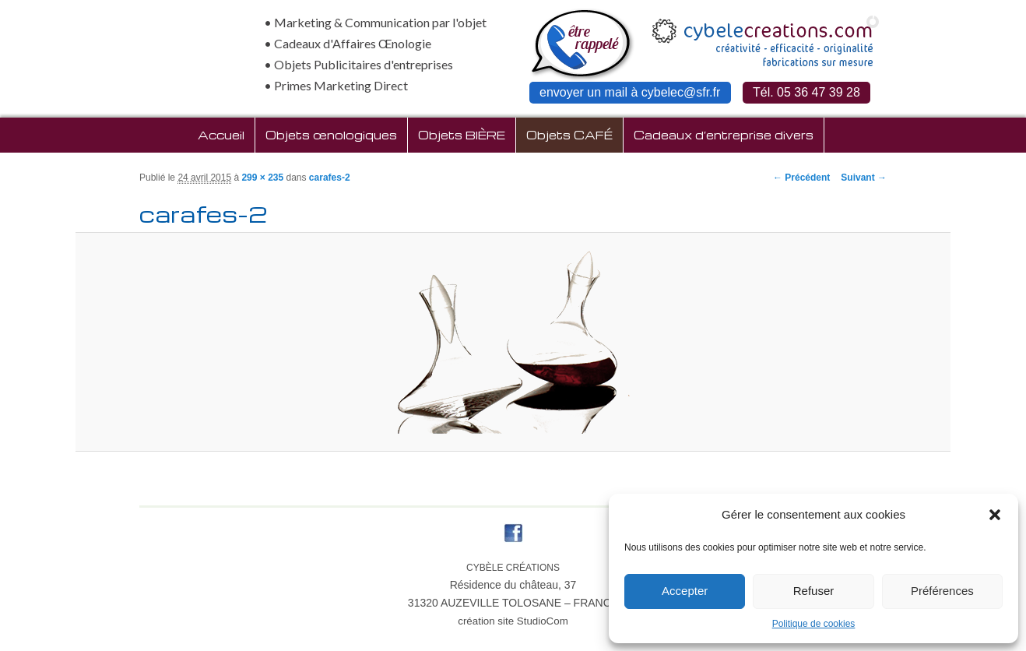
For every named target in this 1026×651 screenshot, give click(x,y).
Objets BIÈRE (461, 135)
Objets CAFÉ (569, 135)
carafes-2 (329, 177)
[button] (995, 515)
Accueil (221, 135)
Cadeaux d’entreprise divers (723, 135)
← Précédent (801, 177)
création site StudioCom (513, 621)
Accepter (685, 590)
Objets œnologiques (331, 135)
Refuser (814, 590)
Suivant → (864, 177)
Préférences (942, 590)
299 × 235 (262, 177)
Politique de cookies (814, 623)
